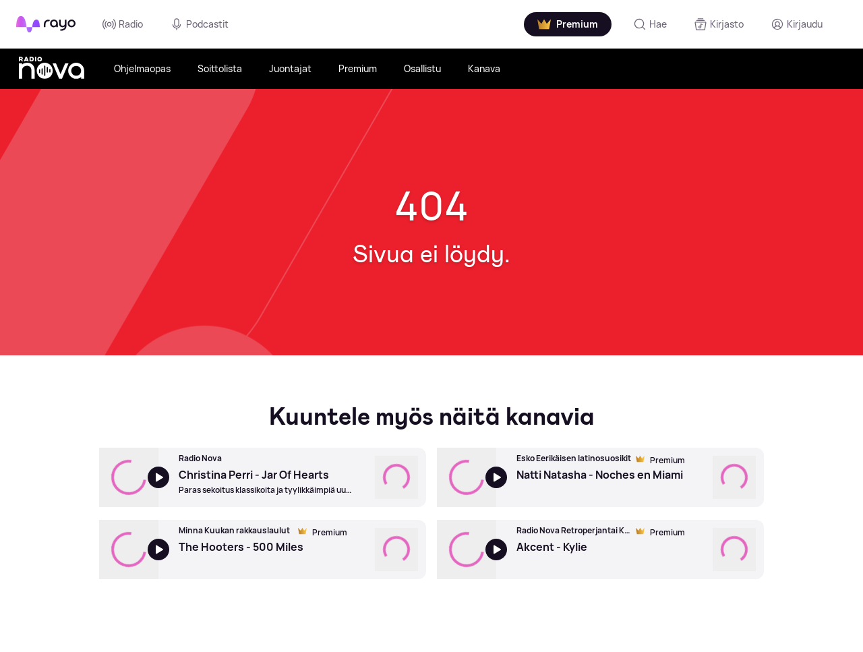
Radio (122, 24)
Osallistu (422, 68)
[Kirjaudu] (796, 24)
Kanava (484, 68)
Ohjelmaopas (142, 68)
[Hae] (650, 24)
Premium (357, 68)
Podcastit (199, 24)
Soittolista (220, 68)
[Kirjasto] (718, 24)
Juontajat (290, 68)
